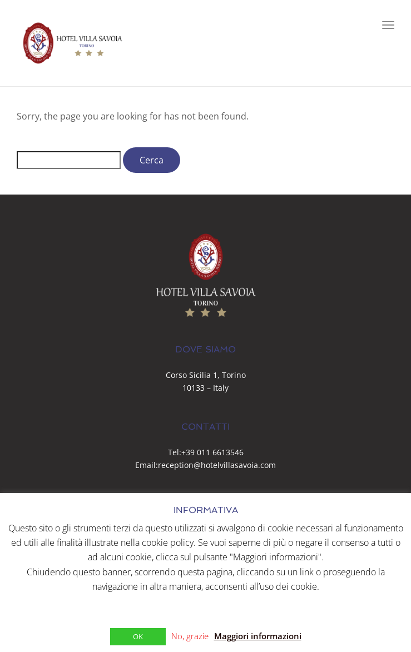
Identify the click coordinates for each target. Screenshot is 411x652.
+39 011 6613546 (212, 452)
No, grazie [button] (190, 635)
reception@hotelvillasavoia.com (217, 465)
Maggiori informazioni (257, 635)
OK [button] (138, 636)
